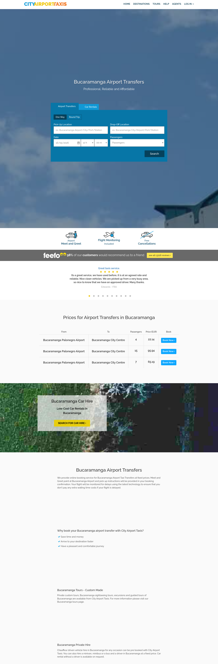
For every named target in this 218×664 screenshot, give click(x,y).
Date (56, 137)
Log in (189, 4)
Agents (176, 4)
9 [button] (125, 296)
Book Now (169, 340)
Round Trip (74, 117)
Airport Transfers (67, 106)
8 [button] (121, 296)
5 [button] (107, 296)
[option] (109, 277)
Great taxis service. (109, 268)
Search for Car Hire (72, 423)
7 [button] (116, 296)
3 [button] (98, 296)
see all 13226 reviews (160, 255)
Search (154, 153)
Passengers (116, 137)
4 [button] (103, 296)
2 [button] (94, 296)
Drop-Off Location (119, 124)
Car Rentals (91, 107)
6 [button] (112, 296)
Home (126, 4)
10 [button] (130, 296)
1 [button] (89, 296)
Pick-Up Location (63, 124)
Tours (156, 4)
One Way (60, 117)
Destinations (141, 4)
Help (166, 4)
